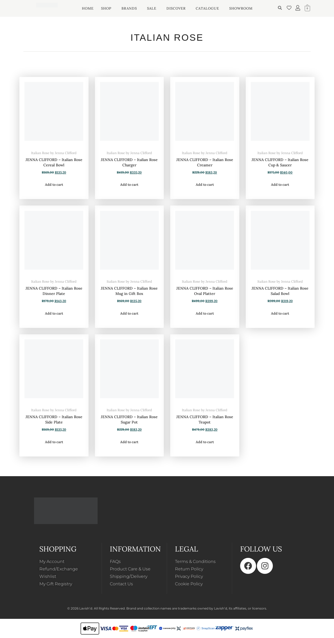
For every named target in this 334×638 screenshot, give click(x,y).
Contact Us (121, 583)
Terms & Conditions (195, 561)
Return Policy (189, 568)
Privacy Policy (189, 576)
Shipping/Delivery (128, 576)
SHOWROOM (241, 8)
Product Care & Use (130, 568)
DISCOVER (176, 8)
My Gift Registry (55, 583)
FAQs (115, 561)
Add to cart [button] (54, 184)
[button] (107, 8)
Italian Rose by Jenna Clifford (54, 153)
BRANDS (129, 8)
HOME (88, 8)
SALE (151, 8)
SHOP (106, 8)
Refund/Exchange (58, 568)
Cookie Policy (189, 583)
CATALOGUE (207, 8)
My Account (51, 561)
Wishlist (47, 576)
